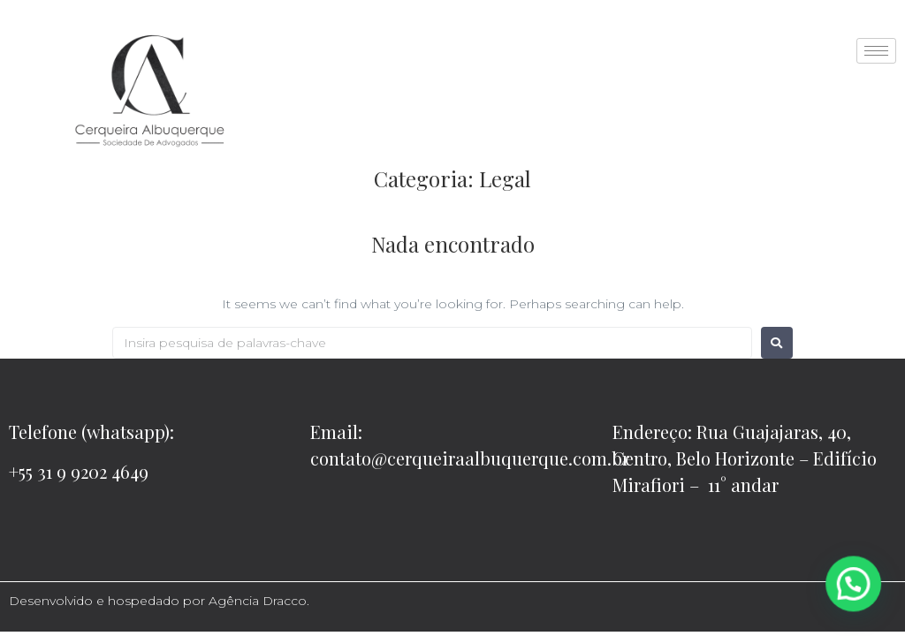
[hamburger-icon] (876, 51)
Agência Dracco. (259, 601)
